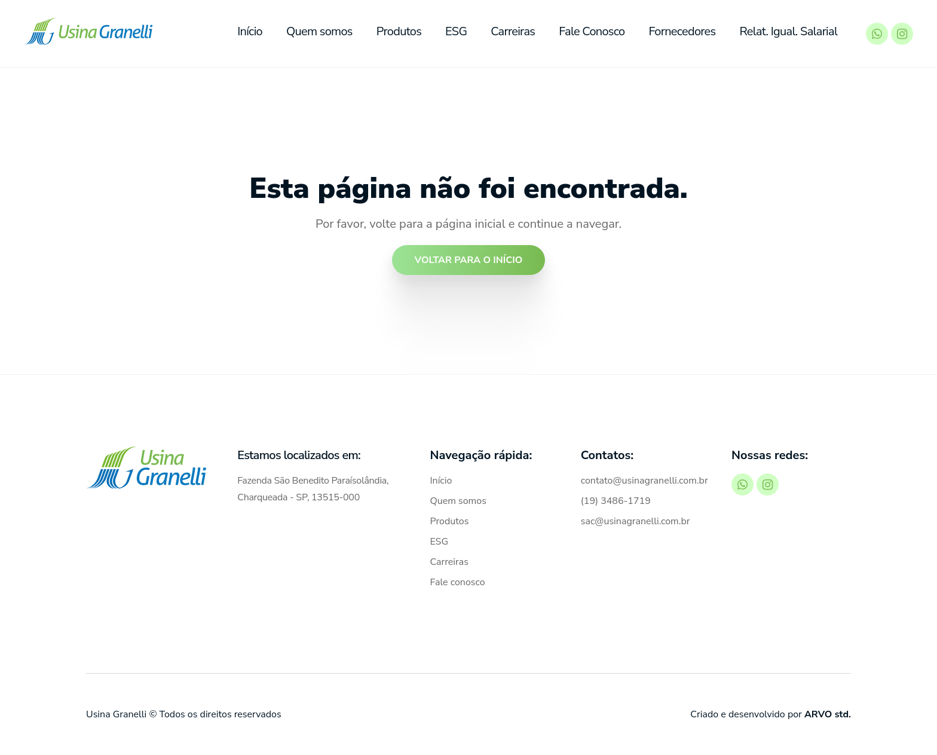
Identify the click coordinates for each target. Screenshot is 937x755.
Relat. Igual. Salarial (789, 31)
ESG (456, 31)
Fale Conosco (592, 31)
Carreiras (513, 31)
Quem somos (319, 31)
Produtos (399, 31)
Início (249, 31)
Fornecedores (683, 31)
